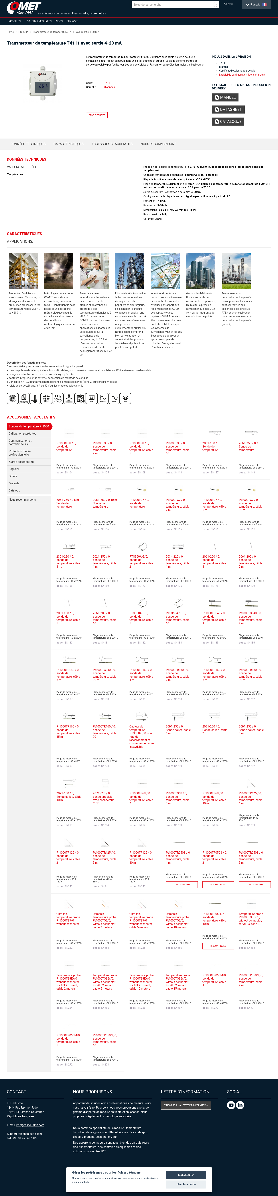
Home (10, 31)
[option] (42, 83)
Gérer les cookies (186, 1184)
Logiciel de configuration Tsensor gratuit (242, 74)
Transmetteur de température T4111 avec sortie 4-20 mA (66, 31)
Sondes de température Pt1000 (29, 426)
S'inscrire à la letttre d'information (186, 1105)
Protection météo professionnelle (20, 453)
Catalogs (14, 490)
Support (72, 21)
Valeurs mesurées (39, 21)
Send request (97, 115)
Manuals (14, 483)
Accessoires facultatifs (112, 144)
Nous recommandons (158, 144)
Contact (228, 3)
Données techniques (28, 144)
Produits (15, 21)
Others (13, 476)
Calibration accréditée (22, 433)
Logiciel (14, 469)
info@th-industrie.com (30, 1125)
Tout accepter (186, 1175)
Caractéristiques (69, 144)
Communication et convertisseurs (20, 442)
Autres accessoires (21, 462)
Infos (59, 21)
